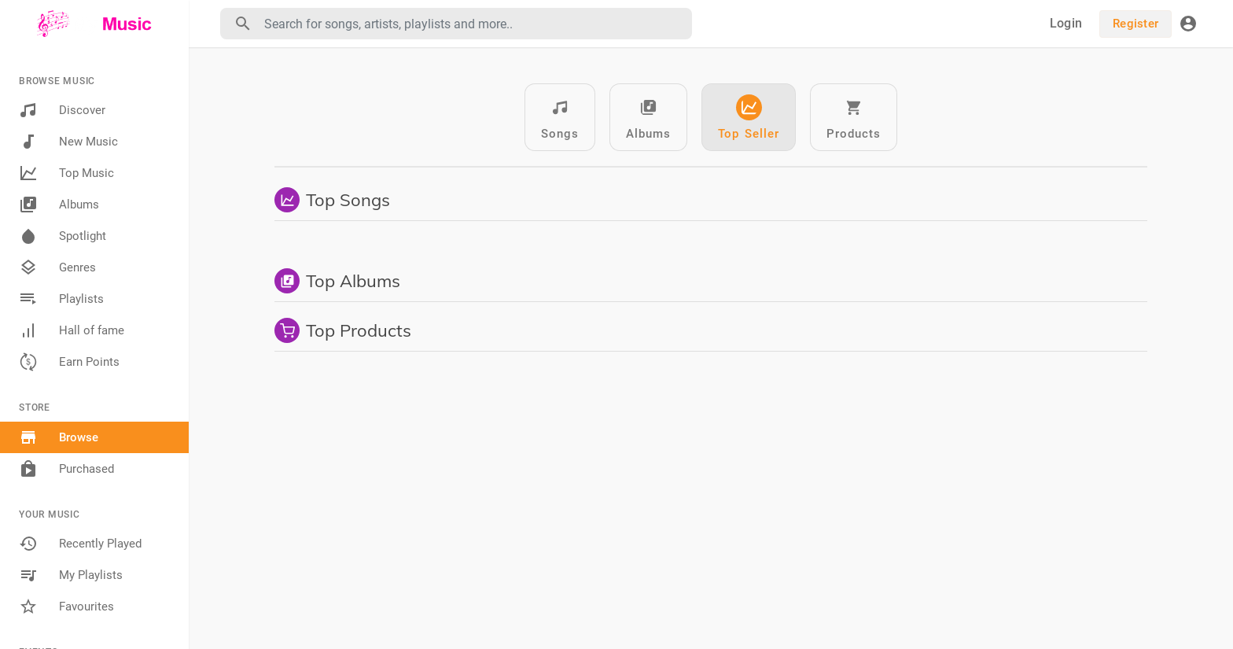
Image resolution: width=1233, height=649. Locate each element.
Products (853, 117)
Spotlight (62, 236)
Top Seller (748, 117)
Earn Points (69, 361)
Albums (59, 204)
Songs (560, 117)
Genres (57, 267)
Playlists (61, 298)
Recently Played (80, 543)
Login (1066, 23)
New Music (68, 141)
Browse (58, 437)
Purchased (66, 468)
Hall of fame (71, 330)
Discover (62, 110)
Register (1135, 24)
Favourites (66, 606)
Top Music (66, 173)
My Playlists (71, 575)
